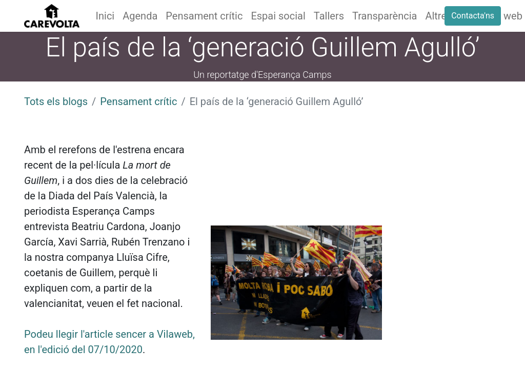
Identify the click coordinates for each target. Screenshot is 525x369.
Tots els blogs (56, 101)
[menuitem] (105, 16)
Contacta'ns (472, 15)
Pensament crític (138, 101)
